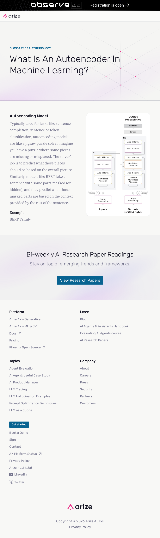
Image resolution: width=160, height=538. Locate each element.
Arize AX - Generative (24, 319)
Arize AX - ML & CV (23, 326)
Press (84, 382)
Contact (15, 446)
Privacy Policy (19, 461)
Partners (86, 396)
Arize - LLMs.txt (20, 468)
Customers (88, 403)
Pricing (14, 340)
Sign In (14, 439)
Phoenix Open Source (27, 347)
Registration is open (110, 5)
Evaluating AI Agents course (100, 333)
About (84, 368)
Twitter (16, 482)
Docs (15, 333)
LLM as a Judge (20, 410)
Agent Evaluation (21, 368)
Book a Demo (18, 433)
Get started (19, 424)
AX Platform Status (25, 454)
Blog (83, 319)
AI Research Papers (94, 340)
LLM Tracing (18, 389)
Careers (85, 375)
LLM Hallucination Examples (29, 396)
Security (86, 389)
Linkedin (18, 474)
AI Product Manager (23, 382)
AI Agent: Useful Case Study (29, 375)
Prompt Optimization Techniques (33, 403)
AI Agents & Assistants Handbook (104, 326)
